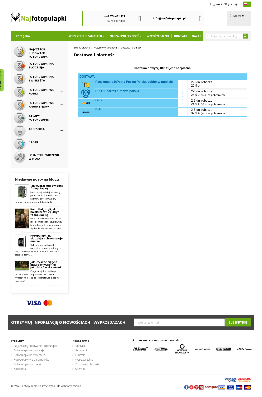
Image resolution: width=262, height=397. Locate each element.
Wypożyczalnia (158, 36)
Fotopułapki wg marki (27, 364)
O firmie (80, 355)
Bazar (196, 36)
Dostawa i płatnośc (87, 364)
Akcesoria (20, 369)
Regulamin (81, 350)
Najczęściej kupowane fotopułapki (35, 346)
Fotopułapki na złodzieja (29, 350)
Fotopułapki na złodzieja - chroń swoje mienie (46, 238)
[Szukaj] (227, 36)
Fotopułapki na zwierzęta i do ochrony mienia (51, 386)
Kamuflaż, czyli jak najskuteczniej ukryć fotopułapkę (44, 212)
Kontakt (181, 36)
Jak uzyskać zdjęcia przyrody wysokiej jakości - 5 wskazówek (46, 265)
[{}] (247, 4)
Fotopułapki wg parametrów (31, 359)
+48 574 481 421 (114, 16)
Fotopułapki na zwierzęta (29, 355)
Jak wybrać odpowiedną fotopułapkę (46, 187)
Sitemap (80, 369)
